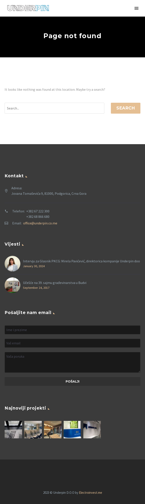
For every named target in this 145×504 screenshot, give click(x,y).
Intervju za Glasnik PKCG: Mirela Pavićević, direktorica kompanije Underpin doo (81, 261)
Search (125, 108)
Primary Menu (136, 8)
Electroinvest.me (90, 492)
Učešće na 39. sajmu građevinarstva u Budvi (54, 282)
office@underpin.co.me (40, 223)
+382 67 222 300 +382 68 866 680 (37, 214)
